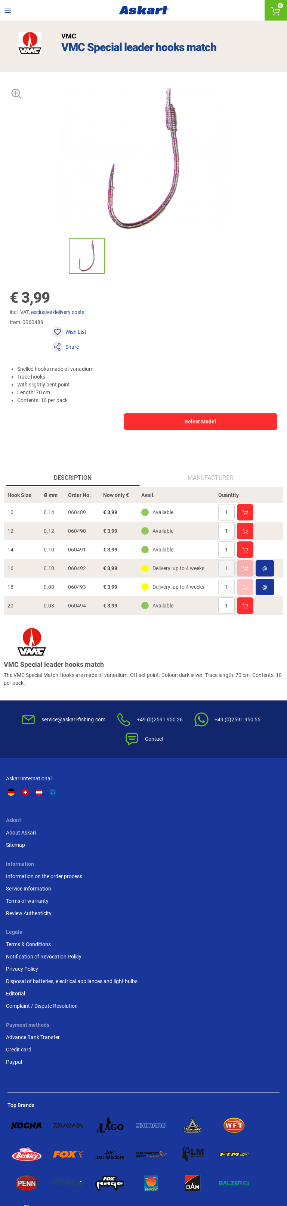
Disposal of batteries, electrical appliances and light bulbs (246, 849)
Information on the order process (176, 801)
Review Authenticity (171, 842)
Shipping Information (89, 1167)
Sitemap (87, 809)
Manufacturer (209, 465)
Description (73, 465)
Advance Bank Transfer (34, 919)
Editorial (227, 870)
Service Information (170, 817)
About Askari (93, 797)
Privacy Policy (234, 829)
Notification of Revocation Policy (248, 813)
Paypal (15, 944)
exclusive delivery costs (63, 322)
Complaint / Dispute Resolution (241, 886)
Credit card (20, 931)
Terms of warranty (169, 829)
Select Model (180, 401)
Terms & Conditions (240, 797)
